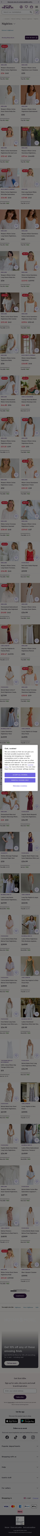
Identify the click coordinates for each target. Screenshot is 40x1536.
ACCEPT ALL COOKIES (20, 775)
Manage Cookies (20, 786)
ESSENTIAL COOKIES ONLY (20, 780)
